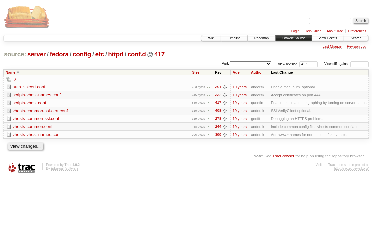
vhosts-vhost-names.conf (37, 134)
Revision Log (356, 46)
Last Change (332, 46)
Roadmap (261, 38)
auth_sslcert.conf (29, 86)
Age (236, 72)
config (82, 54)
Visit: (225, 63)
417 (159, 54)
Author (257, 72)
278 (218, 119)
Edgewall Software (64, 169)
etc (99, 54)
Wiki (211, 38)
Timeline (234, 38)
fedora (59, 54)
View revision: (288, 64)
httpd (115, 54)
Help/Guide (313, 31)
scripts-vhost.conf (29, 102)
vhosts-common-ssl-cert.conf (40, 110)
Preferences (357, 31)
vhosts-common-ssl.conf (36, 118)
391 (218, 87)
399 (218, 135)
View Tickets (328, 38)
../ (14, 79)
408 (218, 111)
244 (218, 127)
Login (295, 31)
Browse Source (293, 38)
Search (356, 38)
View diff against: (346, 64)
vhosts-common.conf (33, 126)
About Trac (335, 31)
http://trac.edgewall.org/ (351, 169)
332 (218, 95)
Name (11, 72)
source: (15, 54)
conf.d (137, 54)
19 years (240, 87)
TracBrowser (283, 156)
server (36, 54)
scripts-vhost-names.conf (37, 94)
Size (195, 72)
